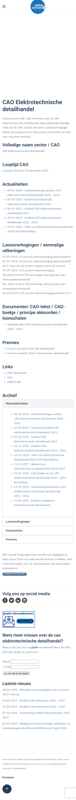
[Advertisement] (38, 53)
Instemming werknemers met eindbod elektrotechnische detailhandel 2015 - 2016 (40, 491)
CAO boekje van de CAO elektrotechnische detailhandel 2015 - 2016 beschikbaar (40, 478)
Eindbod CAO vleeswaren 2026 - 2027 (42, 700)
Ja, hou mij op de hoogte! (16, 673)
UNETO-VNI (14, 382)
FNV (9, 377)
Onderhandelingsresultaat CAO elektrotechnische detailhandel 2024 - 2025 (39, 418)
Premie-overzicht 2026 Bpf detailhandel (30, 348)
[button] (4, 6)
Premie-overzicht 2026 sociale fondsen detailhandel (38, 353)
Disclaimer (8, 777)
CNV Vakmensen (17, 372)
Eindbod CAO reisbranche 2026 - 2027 (42, 706)
